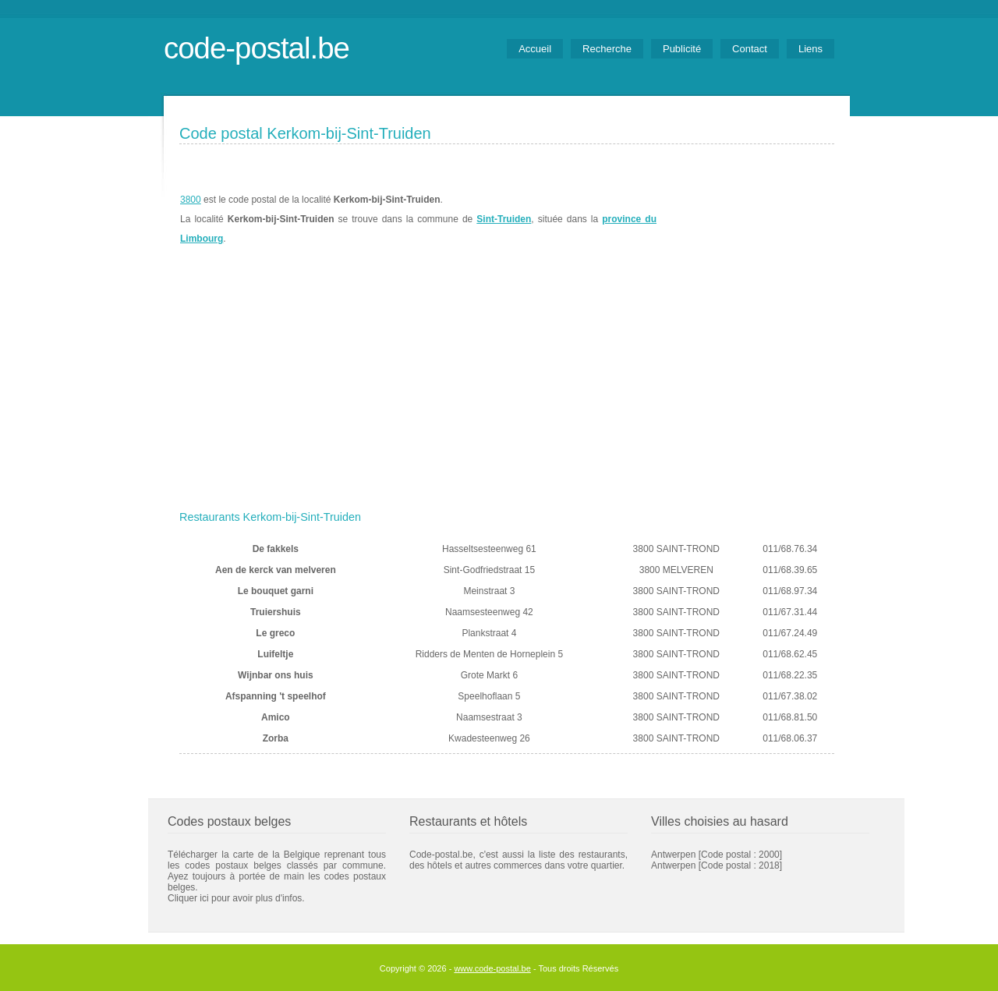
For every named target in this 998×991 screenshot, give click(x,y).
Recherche (607, 49)
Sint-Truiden (503, 219)
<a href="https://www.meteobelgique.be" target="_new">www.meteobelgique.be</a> (745, 219)
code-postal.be (256, 48)
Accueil (534, 49)
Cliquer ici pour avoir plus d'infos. (236, 898)
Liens (810, 49)
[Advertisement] (506, 387)
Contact (749, 49)
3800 (190, 199)
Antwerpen (673, 854)
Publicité (682, 49)
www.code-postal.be (492, 968)
